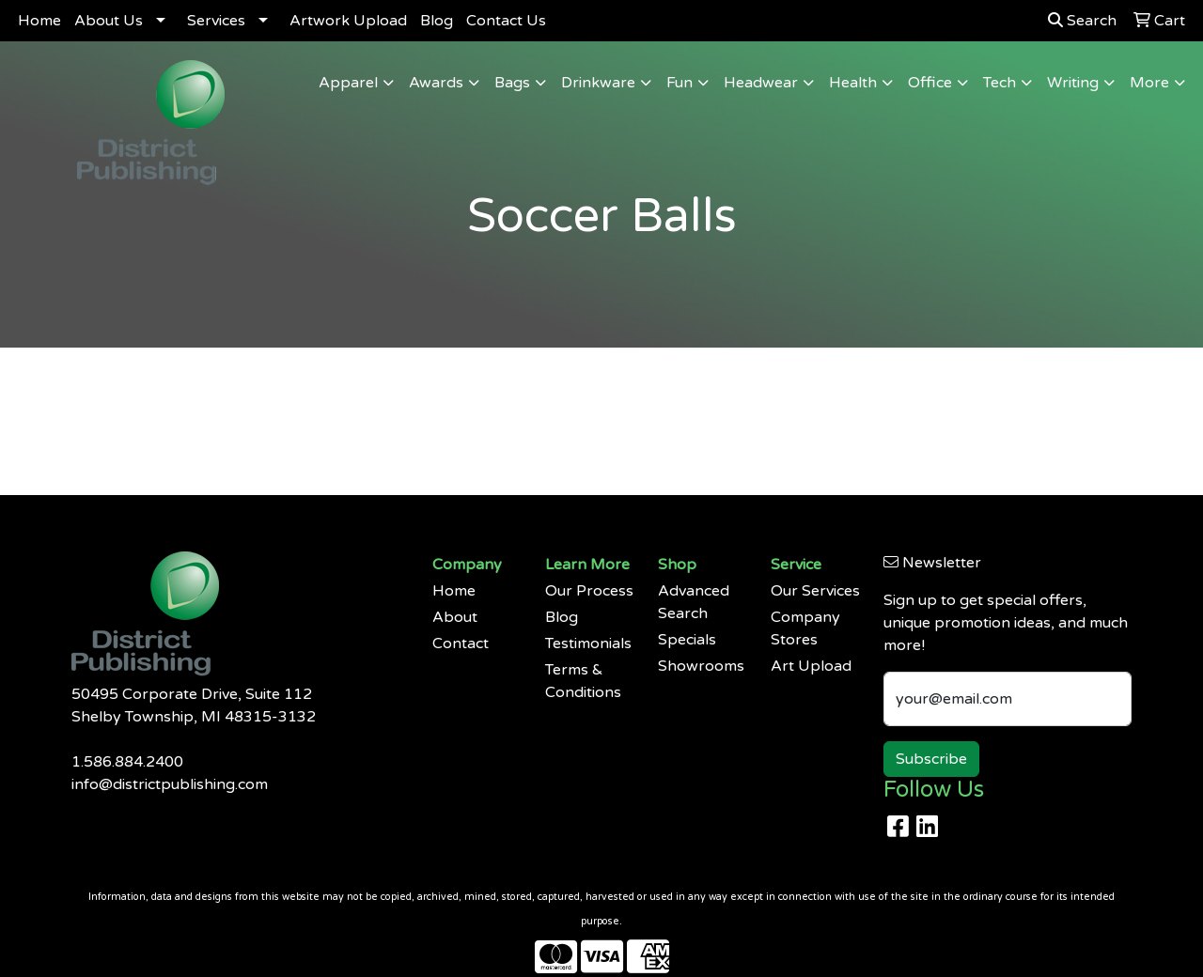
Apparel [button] (348, 82)
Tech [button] (999, 82)
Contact (460, 643)
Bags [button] (512, 82)
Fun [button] (679, 82)
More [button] (1149, 82)
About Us (108, 20)
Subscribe (931, 759)
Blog (436, 20)
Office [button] (930, 82)
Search (1082, 20)
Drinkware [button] (598, 82)
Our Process (589, 591)
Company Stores (805, 628)
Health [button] (853, 82)
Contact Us (506, 20)
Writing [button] (1073, 82)
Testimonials (588, 643)
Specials (687, 639)
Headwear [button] (761, 82)
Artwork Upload (348, 20)
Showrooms (701, 666)
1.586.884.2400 (127, 761)
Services (216, 20)
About (454, 617)
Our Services (815, 591)
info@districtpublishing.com (169, 784)
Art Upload (811, 666)
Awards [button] (436, 82)
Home (39, 20)
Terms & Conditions (583, 681)
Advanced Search (693, 602)
